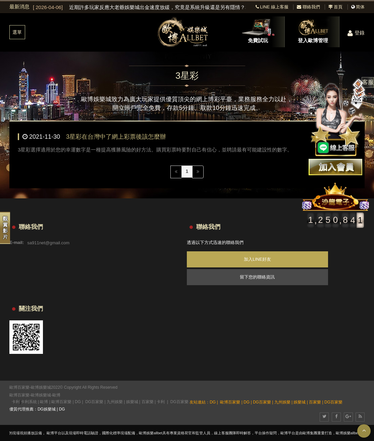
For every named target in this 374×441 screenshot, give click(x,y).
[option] (139, 7)
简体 (360, 6)
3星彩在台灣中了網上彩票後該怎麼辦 (116, 136)
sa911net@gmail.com (48, 242)
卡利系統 (29, 401)
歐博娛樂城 (41, 395)
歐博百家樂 (19, 395)
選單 (17, 32)
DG (78, 401)
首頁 (335, 6)
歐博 (56, 395)
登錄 (356, 33)
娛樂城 (132, 401)
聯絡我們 (308, 6)
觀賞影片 (5, 228)
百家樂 (148, 401)
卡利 (16, 401)
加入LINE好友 (257, 259)
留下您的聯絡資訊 (257, 276)
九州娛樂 (115, 401)
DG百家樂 (94, 401)
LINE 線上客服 (272, 6)
